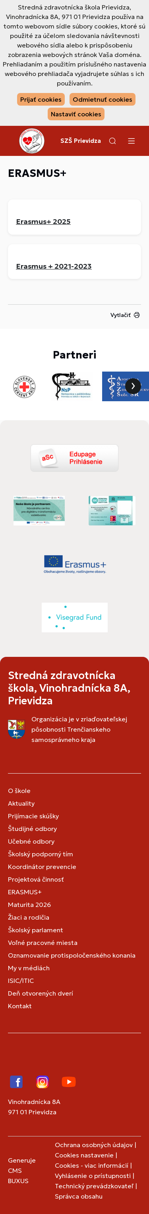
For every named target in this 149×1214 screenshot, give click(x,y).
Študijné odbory (32, 829)
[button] (112, 141)
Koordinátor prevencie (42, 867)
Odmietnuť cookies (102, 99)
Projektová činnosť (36, 879)
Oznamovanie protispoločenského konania (71, 955)
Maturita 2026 (29, 905)
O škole (19, 791)
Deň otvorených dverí (40, 993)
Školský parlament (35, 930)
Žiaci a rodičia (28, 917)
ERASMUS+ (25, 892)
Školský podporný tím (40, 854)
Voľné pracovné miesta (42, 943)
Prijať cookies (41, 99)
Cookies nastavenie (84, 1155)
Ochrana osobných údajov (94, 1145)
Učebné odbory (31, 841)
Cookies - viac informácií (91, 1165)
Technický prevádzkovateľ (94, 1186)
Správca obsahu (79, 1196)
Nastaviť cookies (76, 114)
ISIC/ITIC (21, 980)
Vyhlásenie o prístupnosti (93, 1176)
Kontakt (20, 1006)
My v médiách (29, 968)
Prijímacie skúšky (33, 816)
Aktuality (21, 803)
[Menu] (131, 140)
